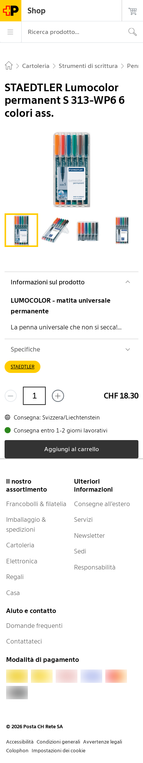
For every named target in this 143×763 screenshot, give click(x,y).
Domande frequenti (34, 625)
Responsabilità (95, 567)
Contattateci (24, 641)
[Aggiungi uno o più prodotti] (58, 396)
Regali (15, 577)
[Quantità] (34, 396)
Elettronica (21, 561)
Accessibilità (20, 742)
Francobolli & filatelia (36, 504)
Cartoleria (20, 545)
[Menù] (10, 32)
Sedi (80, 551)
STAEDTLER (22, 366)
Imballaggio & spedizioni (26, 524)
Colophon (17, 750)
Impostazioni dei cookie (58, 750)
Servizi (83, 519)
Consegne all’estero (102, 504)
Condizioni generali (58, 742)
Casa (13, 593)
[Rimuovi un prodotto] (11, 396)
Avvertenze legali (102, 742)
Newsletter (89, 535)
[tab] (21, 230)
